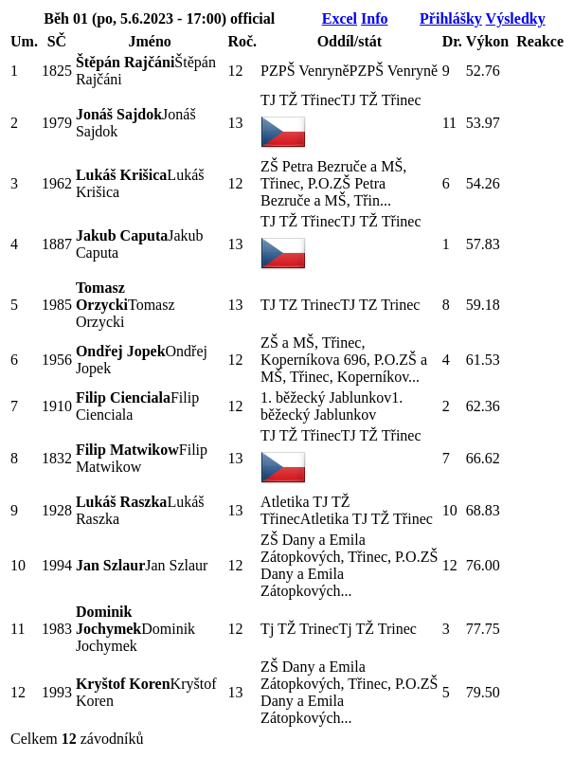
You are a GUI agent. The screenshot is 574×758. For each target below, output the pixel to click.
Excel (339, 18)
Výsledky (516, 18)
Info (374, 18)
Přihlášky (451, 18)
